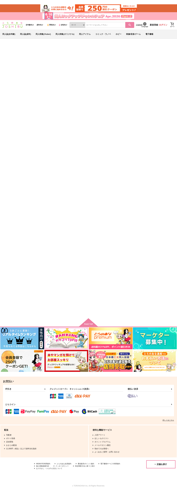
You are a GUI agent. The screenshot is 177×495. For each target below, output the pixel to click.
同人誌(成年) (25, 36)
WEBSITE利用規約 (43, 467)
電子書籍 (149, 36)
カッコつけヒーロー (157, 288)
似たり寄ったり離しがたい (160, 144)
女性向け (62, 27)
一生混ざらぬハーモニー (74, 215)
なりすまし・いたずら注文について (78, 472)
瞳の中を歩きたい (72, 288)
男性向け (51, 27)
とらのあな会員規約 (66, 467)
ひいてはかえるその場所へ (118, 63)
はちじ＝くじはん (34, 63)
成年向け (40, 27)
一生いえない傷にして (45, 215)
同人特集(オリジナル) (65, 36)
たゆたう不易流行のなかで (147, 63)
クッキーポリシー (92, 470)
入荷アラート (130, 57)
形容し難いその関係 (101, 144)
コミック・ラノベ (103, 36)
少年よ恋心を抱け (128, 288)
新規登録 (154, 27)
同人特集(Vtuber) (43, 36)
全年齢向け (30, 27)
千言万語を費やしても (130, 144)
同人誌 (19, 49)
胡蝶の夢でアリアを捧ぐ (46, 288)
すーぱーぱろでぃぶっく (131, 215)
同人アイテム (85, 36)
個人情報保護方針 (71, 470)
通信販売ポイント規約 (89, 467)
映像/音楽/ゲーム (133, 36)
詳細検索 (139, 27)
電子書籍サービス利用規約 (47, 470)
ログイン (163, 27)
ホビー (118, 36)
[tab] (69, 97)
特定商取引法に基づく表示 (47, 472)
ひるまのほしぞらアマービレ (161, 215)
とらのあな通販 (7, 49)
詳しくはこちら (168, 424)
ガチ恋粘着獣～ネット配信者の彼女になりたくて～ (28, 66)
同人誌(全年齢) (8, 36)
